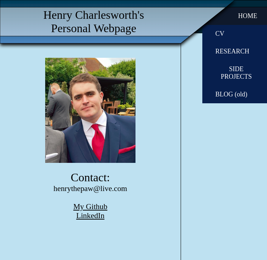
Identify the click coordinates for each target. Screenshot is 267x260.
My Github (90, 206)
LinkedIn (90, 215)
